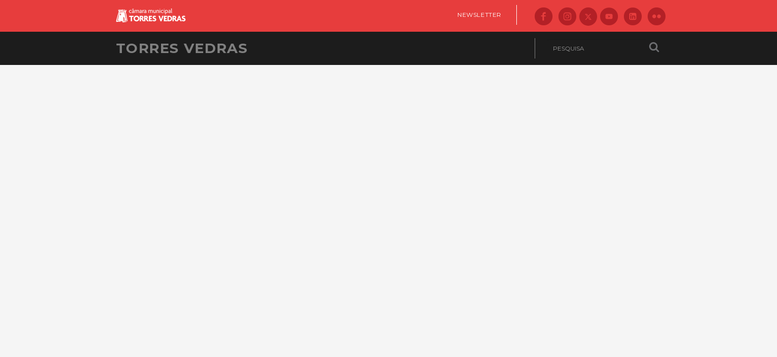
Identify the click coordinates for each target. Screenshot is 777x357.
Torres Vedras (182, 48)
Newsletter (479, 14)
